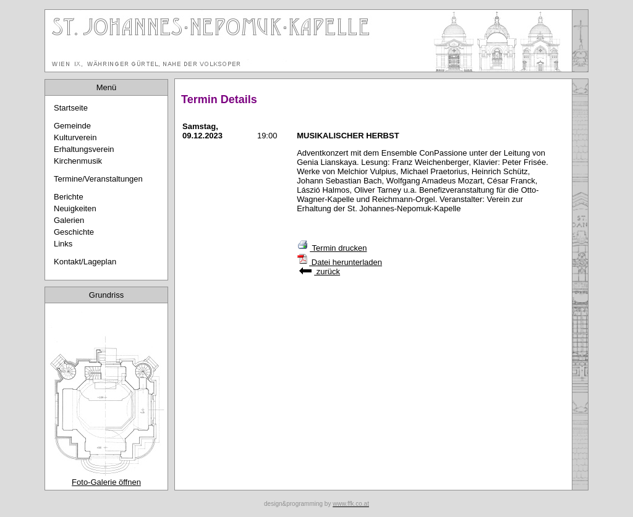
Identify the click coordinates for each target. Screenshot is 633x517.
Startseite (71, 107)
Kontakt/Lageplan (85, 261)
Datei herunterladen (339, 262)
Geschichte (74, 232)
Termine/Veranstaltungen (98, 178)
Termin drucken (332, 248)
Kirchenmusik (78, 161)
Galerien (69, 220)
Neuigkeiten (75, 208)
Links (63, 243)
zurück (319, 271)
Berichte (68, 196)
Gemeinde (72, 125)
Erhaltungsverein (84, 149)
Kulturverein (75, 137)
